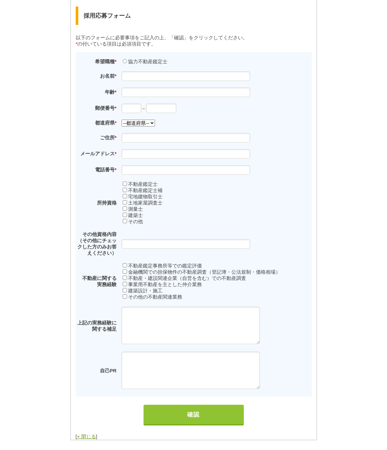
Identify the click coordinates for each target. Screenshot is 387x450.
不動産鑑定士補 (145, 190)
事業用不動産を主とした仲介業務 (165, 284)
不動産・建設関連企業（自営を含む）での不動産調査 (187, 278)
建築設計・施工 (145, 290)
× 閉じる (86, 436)
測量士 (135, 209)
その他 (135, 221)
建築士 (135, 215)
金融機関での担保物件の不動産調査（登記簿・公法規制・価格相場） (204, 272)
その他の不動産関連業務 (155, 297)
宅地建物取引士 (145, 196)
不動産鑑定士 (143, 184)
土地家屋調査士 (145, 202)
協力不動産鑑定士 (147, 61)
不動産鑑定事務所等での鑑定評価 (165, 265)
